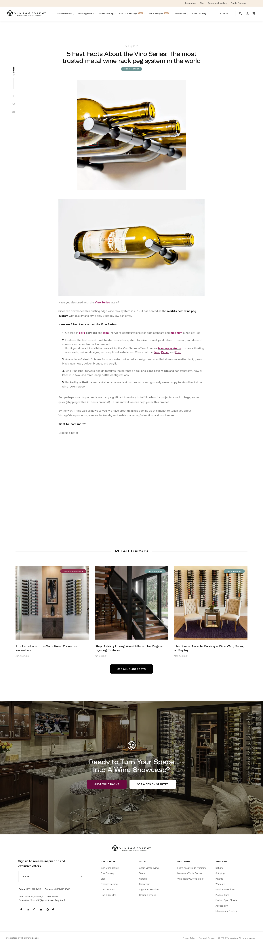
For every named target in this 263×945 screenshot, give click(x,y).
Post (157, 352)
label (106, 333)
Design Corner (131, 69)
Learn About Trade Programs (191, 868)
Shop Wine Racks (106, 784)
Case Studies (108, 890)
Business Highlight (73, 571)
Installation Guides (225, 890)
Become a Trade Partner (189, 873)
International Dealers (226, 911)
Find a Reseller (108, 895)
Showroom (144, 884)
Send (80, 876)
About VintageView (149, 868)
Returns (219, 868)
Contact (226, 14)
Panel (165, 352)
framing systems (169, 348)
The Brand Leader (30, 938)
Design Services (147, 895)
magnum (176, 333)
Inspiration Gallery (110, 868)
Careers (143, 879)
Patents (219, 879)
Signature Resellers (149, 890)
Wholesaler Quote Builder (190, 879)
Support (221, 862)
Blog (103, 879)
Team (142, 873)
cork (82, 333)
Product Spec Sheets (226, 900)
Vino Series (102, 302)
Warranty (220, 884)
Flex (178, 352)
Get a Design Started (153, 784)
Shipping (220, 873)
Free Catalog (107, 873)
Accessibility (222, 906)
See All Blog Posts (131, 669)
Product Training (109, 884)
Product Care (222, 895)
